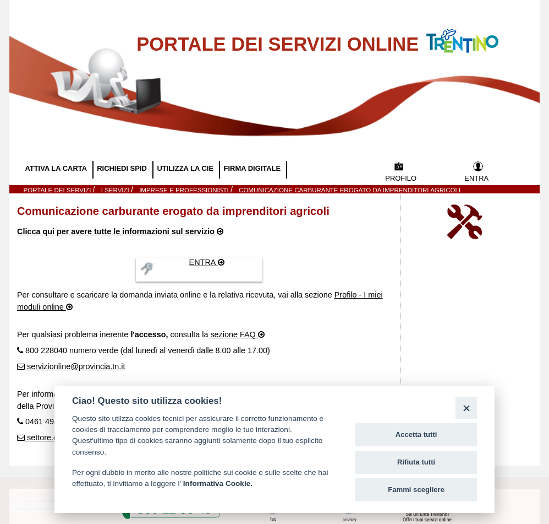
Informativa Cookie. (217, 483)
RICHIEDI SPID (123, 168)
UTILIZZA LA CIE (186, 168)
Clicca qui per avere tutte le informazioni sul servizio (117, 231)
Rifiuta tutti (416, 462)
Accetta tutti (416, 434)
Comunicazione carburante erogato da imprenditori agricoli (349, 190)
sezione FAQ (233, 334)
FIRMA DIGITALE (253, 168)
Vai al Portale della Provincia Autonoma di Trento (473, 34)
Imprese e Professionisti (184, 190)
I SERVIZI (116, 190)
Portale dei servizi (58, 190)
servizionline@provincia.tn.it (75, 366)
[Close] (466, 407)
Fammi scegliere (416, 489)
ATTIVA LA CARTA (57, 168)
